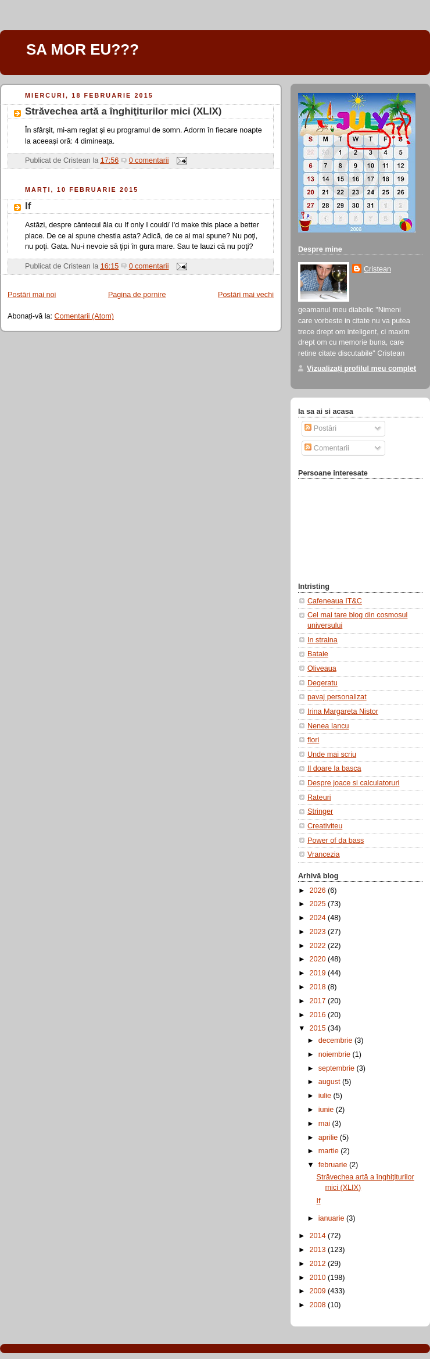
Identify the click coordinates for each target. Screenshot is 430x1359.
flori (313, 740)
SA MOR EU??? (82, 49)
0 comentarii (149, 160)
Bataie (317, 654)
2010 (319, 1278)
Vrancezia (323, 854)
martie (329, 1151)
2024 (319, 918)
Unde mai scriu (331, 754)
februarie (333, 1165)
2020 (319, 959)
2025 (319, 904)
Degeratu (322, 683)
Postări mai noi (32, 295)
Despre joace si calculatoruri (353, 783)
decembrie (336, 1040)
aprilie (329, 1137)
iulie (326, 1096)
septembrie (337, 1068)
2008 (319, 1305)
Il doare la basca (334, 768)
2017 (319, 1001)
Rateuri (319, 797)
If (28, 206)
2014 (319, 1236)
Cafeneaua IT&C (334, 601)
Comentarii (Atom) (84, 316)
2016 (319, 1015)
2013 (319, 1250)
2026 (319, 890)
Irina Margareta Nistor (342, 711)
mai (325, 1124)
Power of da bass (335, 840)
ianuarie (332, 1218)
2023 (319, 932)
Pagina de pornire (137, 295)
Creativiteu (324, 826)
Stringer (320, 811)
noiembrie (335, 1054)
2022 (319, 946)
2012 (319, 1264)
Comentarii (326, 448)
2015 (319, 1028)
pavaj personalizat (337, 697)
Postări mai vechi (246, 295)
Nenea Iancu (328, 726)
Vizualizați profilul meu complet (361, 368)
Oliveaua (321, 668)
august (330, 1082)
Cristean (377, 269)
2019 (319, 973)
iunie (327, 1110)
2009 (319, 1291)
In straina (322, 640)
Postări (320, 428)
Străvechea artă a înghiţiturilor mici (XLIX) (123, 111)
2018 (319, 987)
